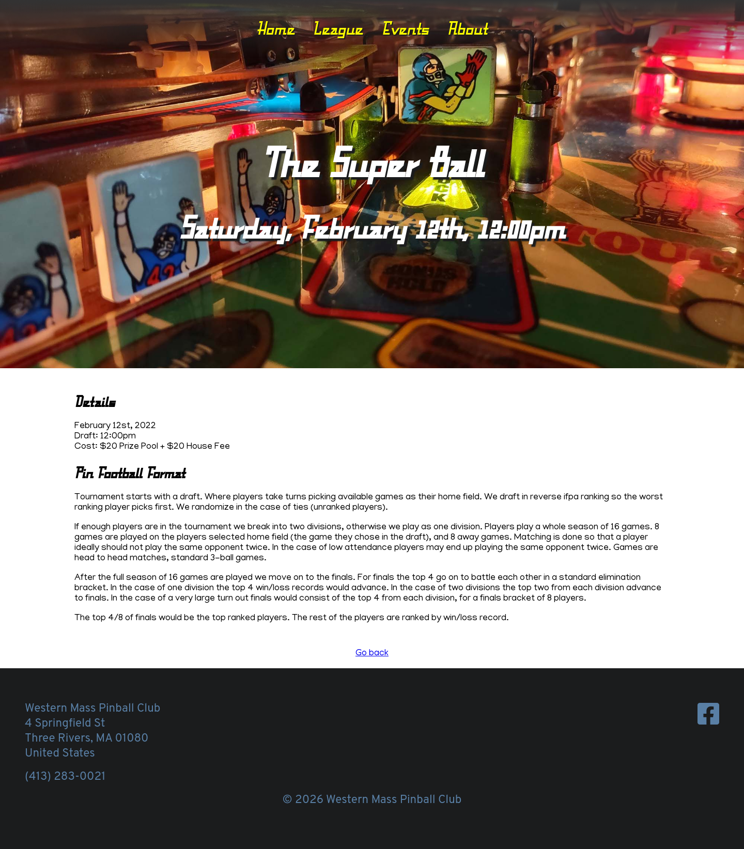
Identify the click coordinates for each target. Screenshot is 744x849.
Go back (372, 654)
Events (405, 28)
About (467, 28)
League (338, 28)
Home (276, 28)
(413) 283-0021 (65, 776)
